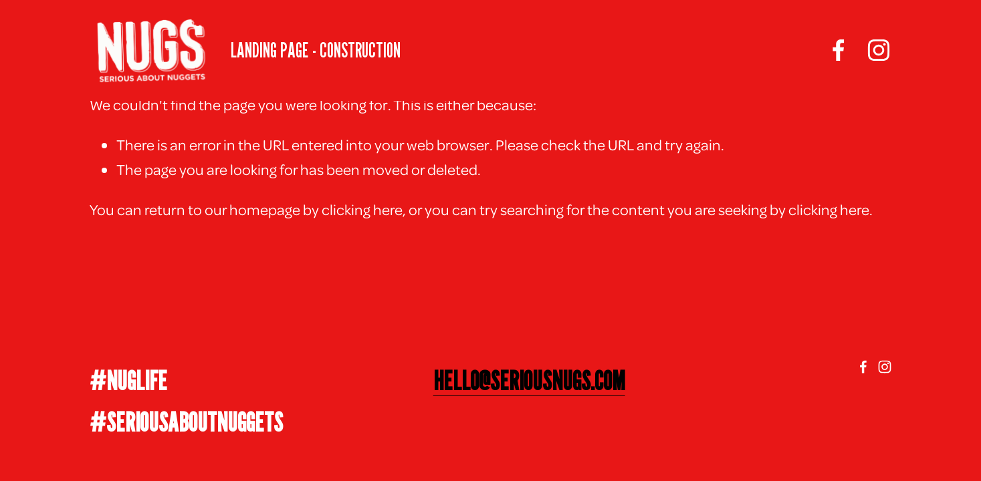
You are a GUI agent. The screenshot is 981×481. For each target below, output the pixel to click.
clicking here (362, 209)
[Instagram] (878, 50)
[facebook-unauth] (838, 50)
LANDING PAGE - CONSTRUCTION (316, 50)
